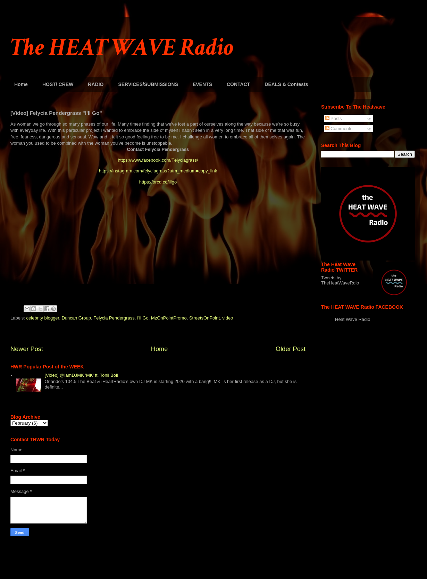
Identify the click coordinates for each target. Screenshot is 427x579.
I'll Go (143, 318)
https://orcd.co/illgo (158, 182)
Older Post (290, 349)
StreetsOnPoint (204, 318)
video (227, 318)
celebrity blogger (42, 318)
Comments (338, 128)
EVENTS (202, 84)
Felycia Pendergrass (114, 318)
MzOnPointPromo (169, 318)
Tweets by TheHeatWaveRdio (340, 280)
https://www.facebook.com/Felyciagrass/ (158, 160)
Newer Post (26, 349)
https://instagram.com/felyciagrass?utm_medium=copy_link (158, 170)
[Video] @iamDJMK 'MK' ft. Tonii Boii (81, 375)
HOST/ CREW (57, 84)
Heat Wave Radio (352, 319)
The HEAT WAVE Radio (121, 47)
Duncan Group (76, 318)
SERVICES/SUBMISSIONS (148, 84)
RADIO (95, 84)
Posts (333, 118)
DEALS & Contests (286, 84)
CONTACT (238, 84)
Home (21, 84)
